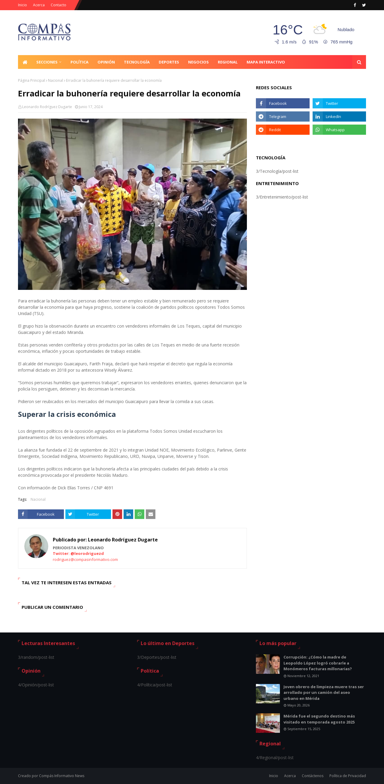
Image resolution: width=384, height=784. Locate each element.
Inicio (22, 4)
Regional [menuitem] (228, 62)
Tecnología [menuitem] (137, 62)
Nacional (55, 80)
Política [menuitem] (79, 62)
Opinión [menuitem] (106, 62)
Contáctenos (312, 775)
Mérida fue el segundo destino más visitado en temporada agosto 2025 (319, 719)
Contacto (58, 4)
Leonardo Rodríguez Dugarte (47, 106)
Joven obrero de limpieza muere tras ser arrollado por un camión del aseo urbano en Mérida (324, 692)
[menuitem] (25, 62)
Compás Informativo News (61, 775)
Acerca (39, 4)
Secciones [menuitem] (47, 62)
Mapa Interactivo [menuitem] (266, 62)
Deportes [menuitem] (169, 62)
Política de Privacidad (347, 775)
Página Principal (31, 80)
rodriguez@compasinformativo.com (85, 559)
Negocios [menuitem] (198, 62)
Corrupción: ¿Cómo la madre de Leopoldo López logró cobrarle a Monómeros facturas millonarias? (318, 662)
